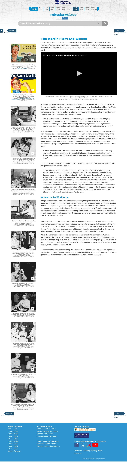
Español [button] (65, 18)
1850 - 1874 (58, 8)
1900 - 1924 (70, 8)
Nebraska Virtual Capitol (46, 444)
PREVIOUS (12, 30)
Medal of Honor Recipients (47, 431)
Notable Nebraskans (45, 434)
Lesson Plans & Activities (47, 436)
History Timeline (34, 8)
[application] (79, 73)
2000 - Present (94, 8)
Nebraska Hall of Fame (46, 429)
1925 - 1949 (76, 8)
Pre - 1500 (40, 8)
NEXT (118, 30)
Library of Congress (22, 68)
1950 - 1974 (82, 8)
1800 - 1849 (53, 8)
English (59, 18)
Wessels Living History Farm (48, 446)
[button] (79, 73)
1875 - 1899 (64, 8)
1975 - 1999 (87, 8)
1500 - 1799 (47, 8)
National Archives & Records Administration (22, 99)
